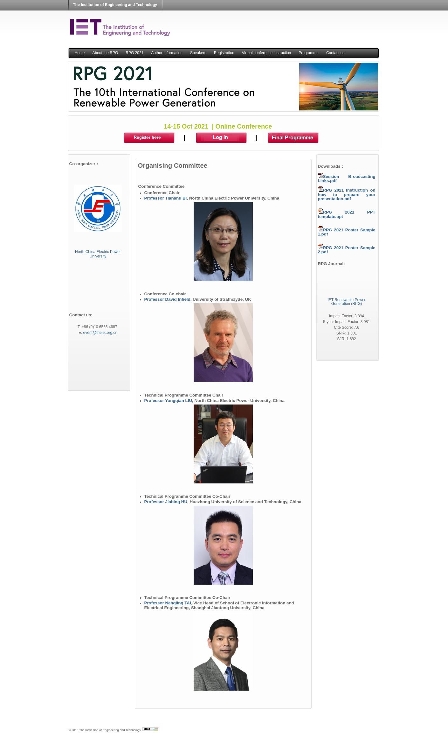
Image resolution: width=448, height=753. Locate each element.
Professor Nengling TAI (167, 603)
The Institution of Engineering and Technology (115, 5)
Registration (224, 53)
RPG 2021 (134, 53)
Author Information (167, 53)
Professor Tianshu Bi (165, 198)
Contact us (335, 53)
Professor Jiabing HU (166, 501)
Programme (309, 53)
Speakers (198, 53)
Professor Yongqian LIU (168, 400)
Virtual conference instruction (266, 53)
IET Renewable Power (346, 300)
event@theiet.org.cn (100, 332)
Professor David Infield (167, 299)
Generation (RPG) (346, 303)
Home (80, 53)
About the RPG (105, 53)
